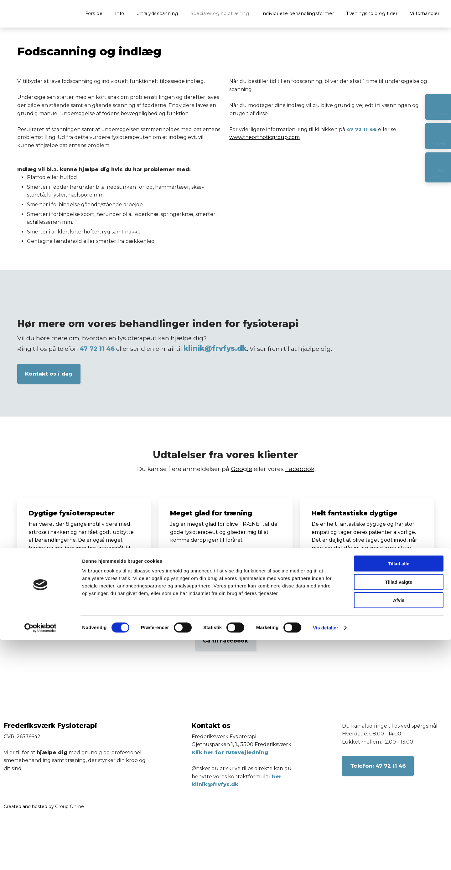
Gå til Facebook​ (225, 641)
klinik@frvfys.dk (215, 348)
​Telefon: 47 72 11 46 (378, 766)
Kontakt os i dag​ (48, 374)
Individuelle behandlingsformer (297, 13)
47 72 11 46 (361, 129)
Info (119, 13)
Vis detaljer (325, 857)
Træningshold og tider (372, 13)
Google (241, 469)
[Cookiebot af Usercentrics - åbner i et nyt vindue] (40, 857)
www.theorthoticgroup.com (264, 137)
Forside (94, 13)
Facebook (299, 469)
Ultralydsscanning (157, 13)
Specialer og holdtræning (219, 13)
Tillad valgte (398, 812)
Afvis (399, 830)
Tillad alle (398, 793)
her (277, 777)
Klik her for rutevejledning (230, 752)
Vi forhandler (425, 13)
